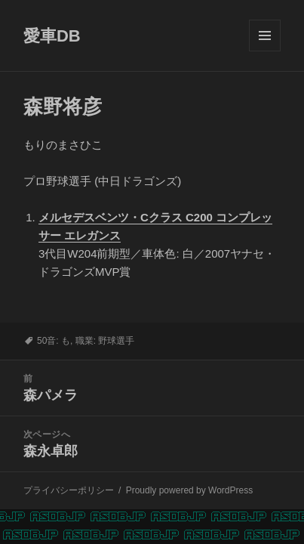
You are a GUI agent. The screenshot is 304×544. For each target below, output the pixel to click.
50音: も (53, 340)
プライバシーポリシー (68, 490)
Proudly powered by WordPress (189, 490)
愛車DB (52, 35)
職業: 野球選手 (105, 340)
